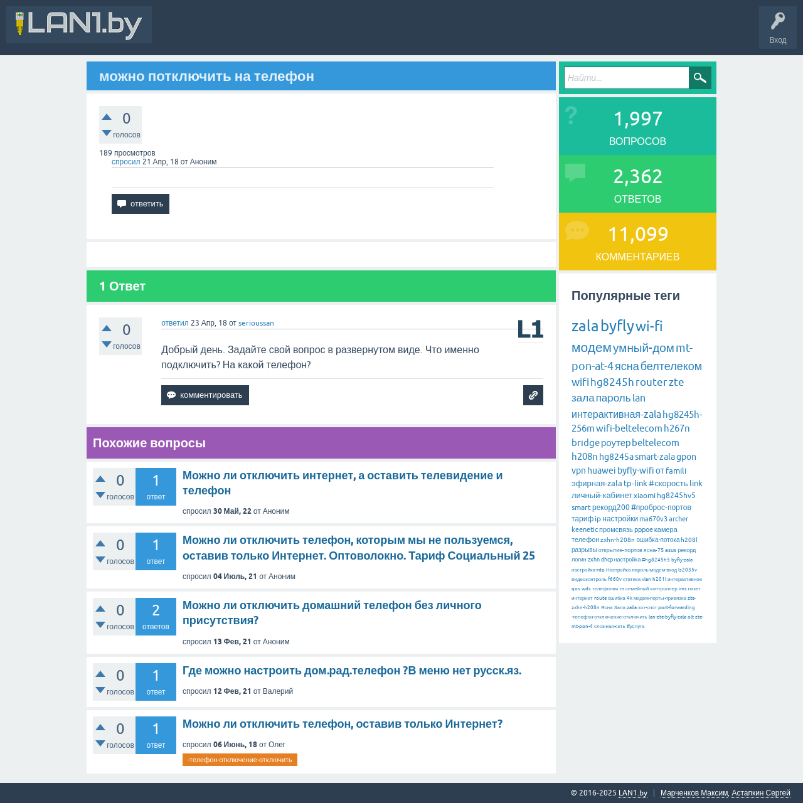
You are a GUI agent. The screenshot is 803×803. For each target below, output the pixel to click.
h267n (677, 428)
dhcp (607, 559)
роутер (615, 442)
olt (691, 617)
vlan (646, 579)
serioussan (256, 323)
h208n (585, 456)
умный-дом (643, 347)
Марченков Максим (694, 793)
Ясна (607, 607)
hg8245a (616, 457)
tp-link (635, 483)
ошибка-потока (657, 539)
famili (676, 471)
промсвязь (616, 529)
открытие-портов (620, 550)
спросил (126, 161)
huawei (601, 470)
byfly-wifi (635, 470)
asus (670, 550)
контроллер (664, 589)
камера (666, 529)
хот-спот (647, 607)
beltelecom (655, 442)
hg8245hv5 (676, 495)
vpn (579, 470)
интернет (582, 598)
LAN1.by (633, 793)
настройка (627, 559)
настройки (620, 518)
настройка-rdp (588, 570)
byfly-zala (682, 560)
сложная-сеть (609, 626)
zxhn (594, 559)
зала (583, 397)
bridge (586, 442)
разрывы (584, 549)
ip (598, 518)
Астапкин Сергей (760, 793)
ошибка (616, 598)
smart (581, 507)
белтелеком (671, 366)
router (651, 382)
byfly (617, 325)
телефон (585, 539)
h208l (689, 539)
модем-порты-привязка (660, 598)
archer (678, 519)
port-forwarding (676, 607)
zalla (632, 607)
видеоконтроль (589, 579)
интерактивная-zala (616, 414)
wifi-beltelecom (629, 428)
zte (676, 382)
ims (683, 589)
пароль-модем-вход (654, 570)
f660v (615, 579)
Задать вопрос (438, 34)
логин (579, 559)
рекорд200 (611, 507)
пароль (613, 397)
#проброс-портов (661, 507)
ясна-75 (654, 550)
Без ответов (378, 34)
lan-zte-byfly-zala (667, 617)
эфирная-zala (597, 483)
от (660, 470)
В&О (244, 34)
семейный (637, 589)
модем (592, 346)
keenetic (585, 529)
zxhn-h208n (617, 539)
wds (586, 589)
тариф (582, 518)
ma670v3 (653, 519)
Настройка (618, 570)
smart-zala (655, 457)
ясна (627, 366)
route (600, 598)
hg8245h (612, 382)
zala (585, 325)
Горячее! (329, 34)
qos (576, 589)
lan (639, 397)
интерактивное (684, 579)
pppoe (643, 529)
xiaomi (645, 495)
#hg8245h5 (656, 560)
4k (629, 598)
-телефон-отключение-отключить (240, 759)
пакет (694, 589)
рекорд (687, 550)
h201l (659, 579)
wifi (580, 382)
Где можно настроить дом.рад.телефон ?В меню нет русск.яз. (352, 670)
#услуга (636, 626)
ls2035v (687, 570)
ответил (175, 323)
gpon (686, 457)
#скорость (668, 483)
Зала (619, 607)
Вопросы (285, 34)
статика (632, 579)
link (696, 483)
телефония (605, 589)
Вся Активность (189, 34)
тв (621, 589)
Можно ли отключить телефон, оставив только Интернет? (343, 723)
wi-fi (649, 326)
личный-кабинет (602, 495)
